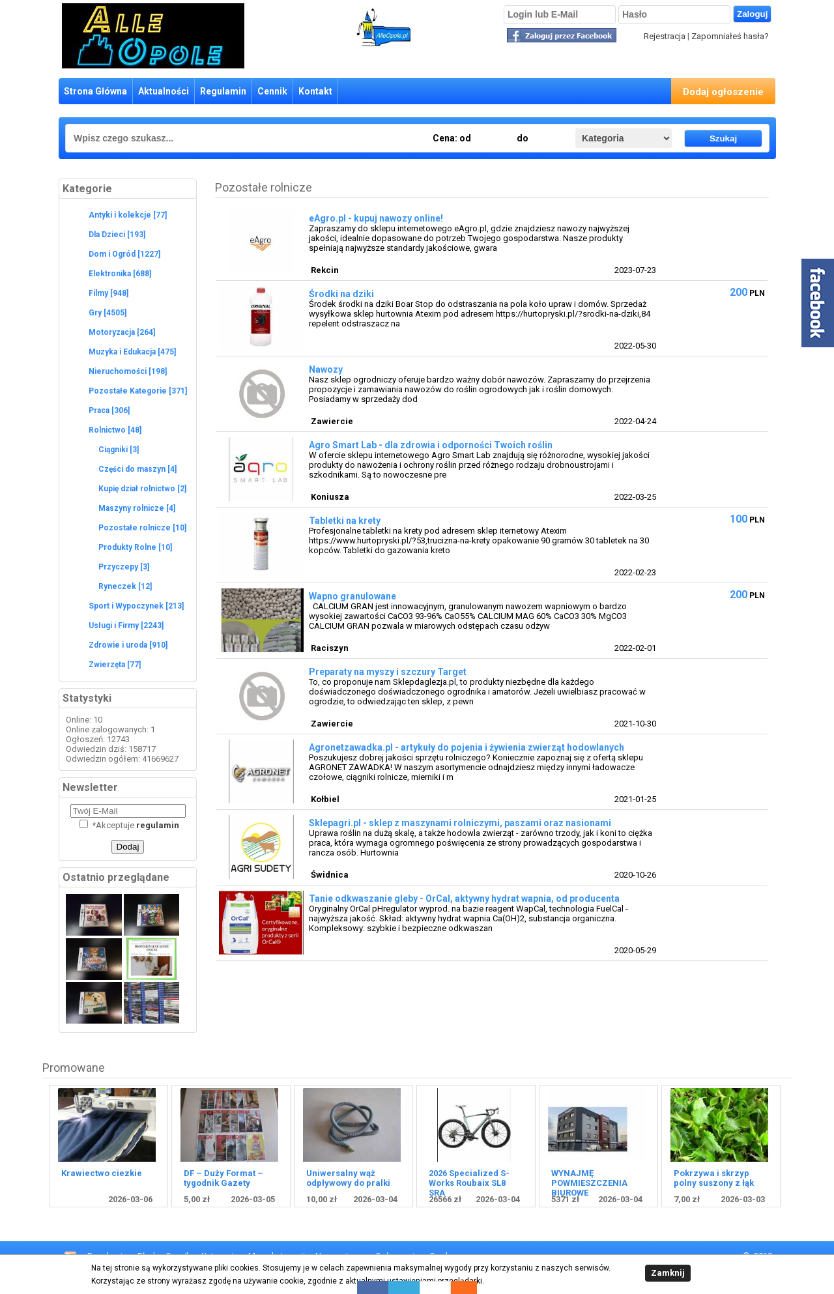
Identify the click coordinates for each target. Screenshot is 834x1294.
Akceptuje (129, 825)
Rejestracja (664, 36)
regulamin (157, 825)
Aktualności (163, 91)
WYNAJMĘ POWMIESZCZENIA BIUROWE (589, 1183)
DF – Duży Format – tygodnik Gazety (223, 1178)
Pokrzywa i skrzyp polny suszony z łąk (714, 1178)
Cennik (272, 91)
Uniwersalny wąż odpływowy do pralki (348, 1178)
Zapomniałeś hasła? (730, 36)
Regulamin (223, 91)
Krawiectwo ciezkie (101, 1173)
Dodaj (128, 847)
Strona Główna (95, 91)
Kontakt (315, 91)
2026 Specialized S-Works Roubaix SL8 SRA (469, 1183)
